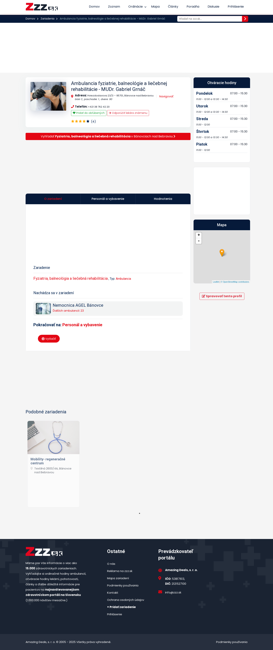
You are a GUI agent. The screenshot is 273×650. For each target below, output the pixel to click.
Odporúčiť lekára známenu (128, 113)
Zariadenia (47, 18)
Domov (94, 6)
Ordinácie (135, 6)
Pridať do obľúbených (89, 113)
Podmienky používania (122, 585)
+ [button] (199, 235)
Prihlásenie (236, 6)
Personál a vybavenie (82, 324)
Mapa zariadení (118, 578)
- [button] (198, 241)
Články (173, 6)
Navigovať (166, 96)
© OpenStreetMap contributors (235, 282)
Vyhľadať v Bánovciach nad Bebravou (108, 136)
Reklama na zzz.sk (119, 571)
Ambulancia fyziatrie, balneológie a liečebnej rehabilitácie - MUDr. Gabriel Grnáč (119, 86)
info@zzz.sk (173, 592)
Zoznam (114, 6)
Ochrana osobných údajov (125, 600)
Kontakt (112, 593)
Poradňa (193, 6)
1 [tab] (139, 513)
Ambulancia (123, 278)
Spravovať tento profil (222, 296)
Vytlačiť (49, 339)
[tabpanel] (53, 462)
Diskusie (213, 6)
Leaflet (216, 282)
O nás (111, 564)
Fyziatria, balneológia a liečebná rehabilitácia (70, 278)
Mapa (155, 6)
